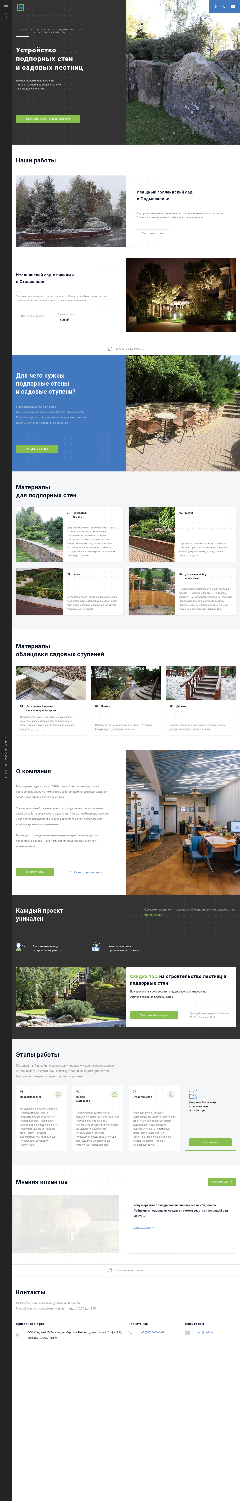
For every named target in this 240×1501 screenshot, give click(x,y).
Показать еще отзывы (126, 1270)
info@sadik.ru (206, 1332)
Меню (6, 12)
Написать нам (35, 872)
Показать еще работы (126, 349)
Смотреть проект (153, 233)
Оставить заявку (37, 448)
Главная (22, 29)
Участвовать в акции (154, 1015)
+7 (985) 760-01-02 (152, 1332)
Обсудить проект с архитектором (48, 118)
